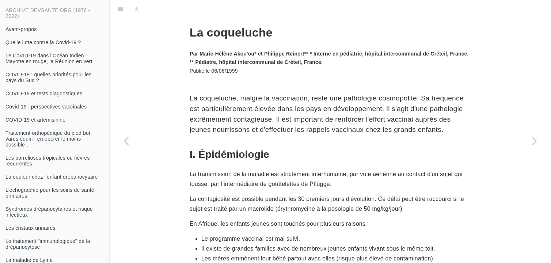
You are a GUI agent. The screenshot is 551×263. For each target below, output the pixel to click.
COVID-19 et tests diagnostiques (43, 93)
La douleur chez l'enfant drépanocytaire (51, 177)
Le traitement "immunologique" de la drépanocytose (47, 244)
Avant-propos (21, 29)
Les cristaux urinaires (30, 228)
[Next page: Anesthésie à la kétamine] (534, 140)
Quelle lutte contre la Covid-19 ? (43, 42)
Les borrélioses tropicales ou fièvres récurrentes (47, 161)
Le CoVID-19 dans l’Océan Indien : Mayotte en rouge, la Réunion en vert (48, 58)
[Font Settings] (136, 9)
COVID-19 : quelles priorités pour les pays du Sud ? (48, 77)
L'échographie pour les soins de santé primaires (49, 193)
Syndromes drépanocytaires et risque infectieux (49, 212)
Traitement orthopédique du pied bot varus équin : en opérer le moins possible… (47, 139)
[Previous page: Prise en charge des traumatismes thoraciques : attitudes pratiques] (126, 140)
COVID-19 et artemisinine (35, 120)
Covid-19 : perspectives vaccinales (46, 107)
